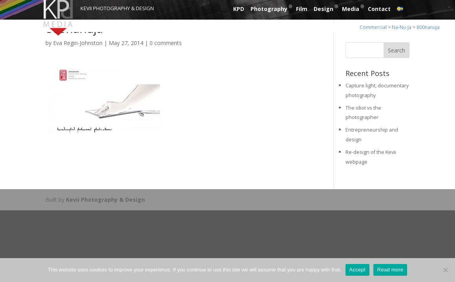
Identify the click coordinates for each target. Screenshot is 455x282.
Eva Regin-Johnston (77, 43)
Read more (390, 270)
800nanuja (428, 27)
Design (323, 9)
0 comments (166, 43)
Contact (379, 9)
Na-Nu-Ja (401, 27)
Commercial (373, 27)
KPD (238, 9)
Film (301, 9)
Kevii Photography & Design (105, 199)
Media (350, 9)
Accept (357, 270)
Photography (268, 9)
